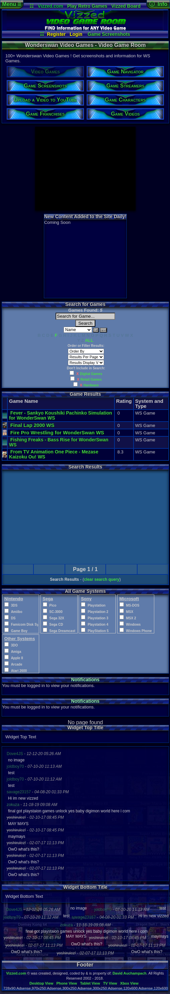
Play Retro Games (87, 6)
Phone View (66, 983)
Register (56, 34)
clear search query (101, 579)
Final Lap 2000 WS (32, 425)
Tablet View (90, 983)
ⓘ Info (158, 4)
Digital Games (91, 374)
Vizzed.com (50, 6)
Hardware (91, 385)
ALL (89, 340)
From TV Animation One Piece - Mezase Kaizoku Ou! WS (54, 454)
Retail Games (91, 379)
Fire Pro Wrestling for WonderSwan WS (57, 432)
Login (76, 34)
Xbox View (129, 983)
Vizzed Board (126, 6)
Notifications (85, 679)
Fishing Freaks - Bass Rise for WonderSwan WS (58, 442)
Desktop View (41, 983)
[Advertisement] (85, 168)
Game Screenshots (109, 34)
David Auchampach (129, 973)
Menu (11, 4)
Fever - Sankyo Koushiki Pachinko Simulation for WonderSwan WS (60, 415)
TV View (110, 983)
